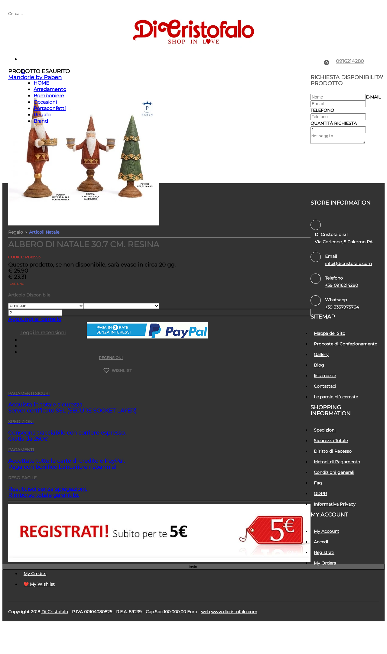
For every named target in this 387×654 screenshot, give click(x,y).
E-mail (373, 127)
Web (205, 642)
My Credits (35, 604)
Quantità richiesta (334, 153)
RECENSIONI (111, 388)
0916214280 (350, 91)
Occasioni (45, 132)
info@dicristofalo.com (348, 293)
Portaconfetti (50, 138)
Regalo (42, 145)
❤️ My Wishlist (39, 614)
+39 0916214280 (341, 315)
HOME (41, 113)
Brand (41, 151)
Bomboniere (49, 126)
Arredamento (50, 119)
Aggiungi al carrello (34, 349)
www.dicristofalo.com (234, 642)
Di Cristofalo (54, 642)
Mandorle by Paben (35, 107)
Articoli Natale (44, 262)
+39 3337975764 (342, 337)
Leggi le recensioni (43, 363)
